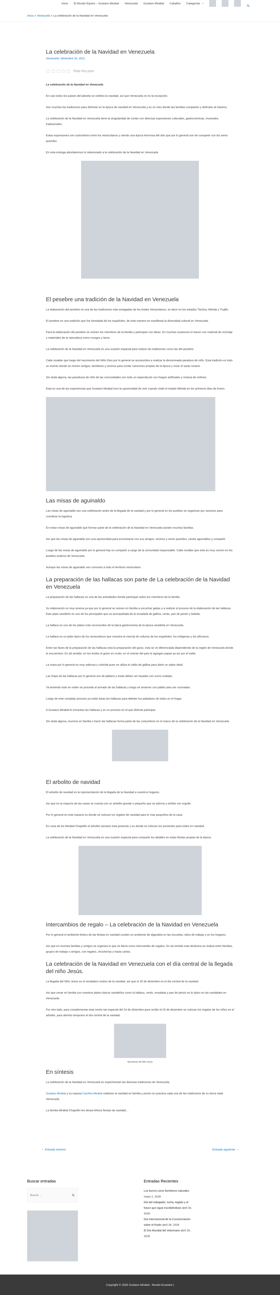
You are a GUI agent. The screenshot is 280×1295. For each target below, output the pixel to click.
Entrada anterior (54, 1149)
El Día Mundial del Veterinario (162, 1230)
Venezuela (131, 3)
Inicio (64, 3)
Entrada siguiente (225, 1149)
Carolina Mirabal (93, 1093)
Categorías (193, 3)
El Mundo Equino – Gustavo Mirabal (96, 3)
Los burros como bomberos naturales (167, 1190)
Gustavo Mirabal (153, 3)
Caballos (174, 3)
